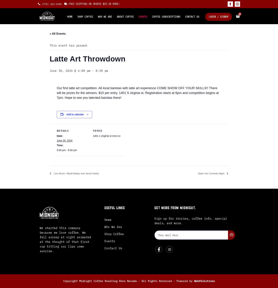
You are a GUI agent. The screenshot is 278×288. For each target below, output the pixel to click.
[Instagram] (237, 4)
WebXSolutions (204, 281)
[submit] (231, 235)
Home (74, 16)
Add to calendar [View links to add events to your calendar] (75, 114)
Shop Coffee (88, 16)
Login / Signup (219, 16)
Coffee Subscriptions (167, 16)
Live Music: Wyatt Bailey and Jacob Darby (80, 173)
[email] (191, 235)
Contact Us (193, 16)
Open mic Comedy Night (209, 173)
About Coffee (127, 16)
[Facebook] (230, 4)
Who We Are (108, 16)
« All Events (58, 33)
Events (144, 16)
